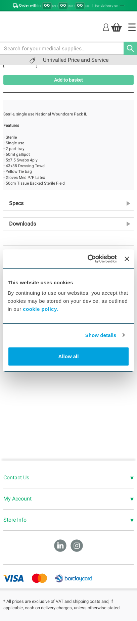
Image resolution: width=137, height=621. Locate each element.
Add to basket (68, 80)
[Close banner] (127, 258)
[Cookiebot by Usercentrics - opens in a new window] (88, 258)
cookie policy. (40, 309)
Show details (101, 335)
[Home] (132, 27)
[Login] (106, 27)
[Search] (130, 48)
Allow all (68, 356)
